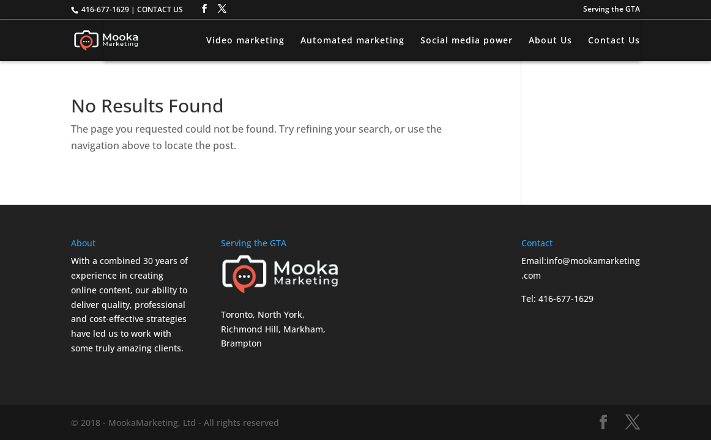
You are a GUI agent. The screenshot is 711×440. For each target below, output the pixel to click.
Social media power (466, 41)
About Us (550, 41)
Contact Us (614, 41)
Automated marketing (352, 41)
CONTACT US (160, 9)
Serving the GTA (611, 10)
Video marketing (245, 41)
